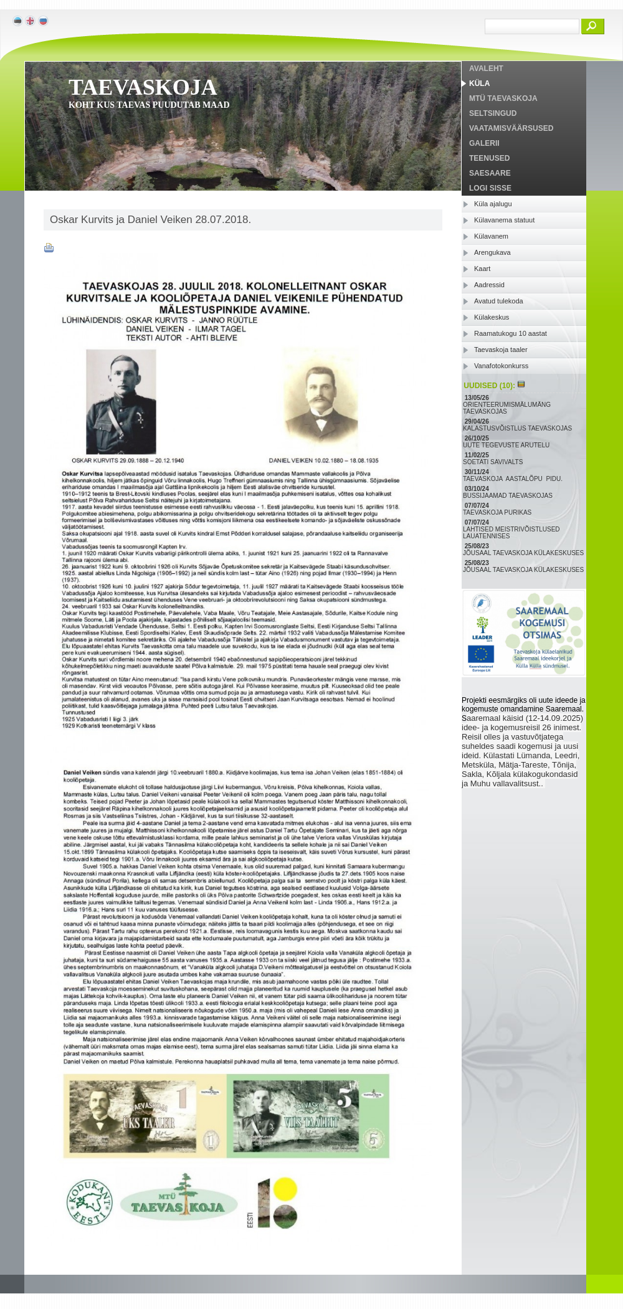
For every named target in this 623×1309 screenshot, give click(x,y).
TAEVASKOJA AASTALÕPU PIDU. (513, 478)
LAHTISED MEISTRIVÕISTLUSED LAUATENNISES (511, 533)
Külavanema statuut (504, 220)
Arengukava (492, 252)
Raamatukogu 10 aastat (510, 333)
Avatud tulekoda (498, 301)
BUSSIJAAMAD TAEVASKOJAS (508, 495)
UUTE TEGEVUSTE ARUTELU (507, 445)
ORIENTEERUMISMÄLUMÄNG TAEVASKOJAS (507, 408)
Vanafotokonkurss (501, 365)
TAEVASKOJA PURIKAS (498, 512)
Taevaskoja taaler (501, 349)
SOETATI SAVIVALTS (494, 462)
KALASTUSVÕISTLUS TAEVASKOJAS (518, 428)
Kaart (482, 268)
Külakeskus (491, 317)
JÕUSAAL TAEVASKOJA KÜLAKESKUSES (524, 553)
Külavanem (491, 236)
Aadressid (489, 284)
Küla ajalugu (493, 203)
